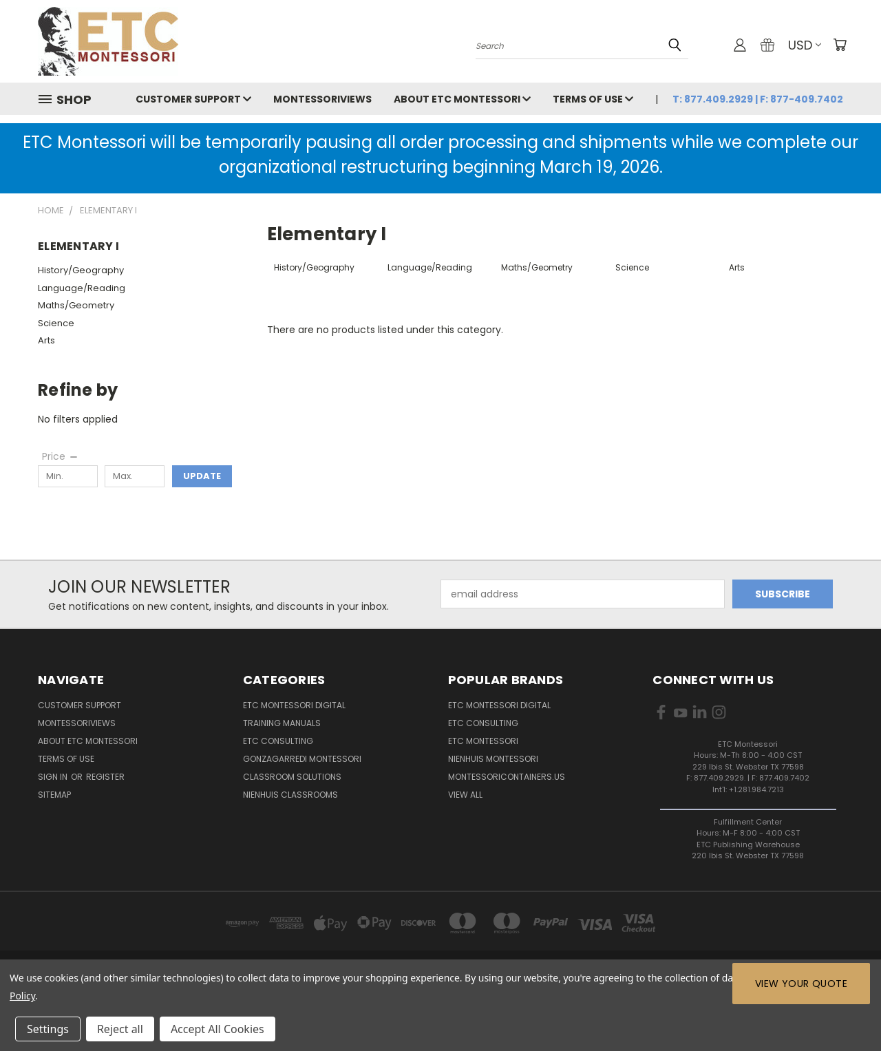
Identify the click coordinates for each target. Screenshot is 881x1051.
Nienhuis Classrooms (290, 794)
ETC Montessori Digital (294, 705)
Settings (48, 1029)
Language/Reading (81, 288)
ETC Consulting (278, 741)
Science (56, 323)
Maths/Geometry (76, 305)
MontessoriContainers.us (506, 777)
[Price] (60, 456)
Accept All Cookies (217, 1029)
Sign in (54, 777)
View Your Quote (801, 983)
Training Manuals (282, 723)
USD (804, 45)
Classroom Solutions (292, 777)
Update (202, 475)
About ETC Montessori (462, 99)
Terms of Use (593, 99)
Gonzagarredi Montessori (302, 759)
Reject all (120, 1029)
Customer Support (193, 99)
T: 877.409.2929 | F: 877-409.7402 (757, 99)
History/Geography (81, 270)
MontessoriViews (322, 99)
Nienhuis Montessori (493, 759)
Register (105, 777)
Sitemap (54, 794)
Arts (46, 340)
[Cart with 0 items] (840, 45)
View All (465, 794)
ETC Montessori (483, 741)
